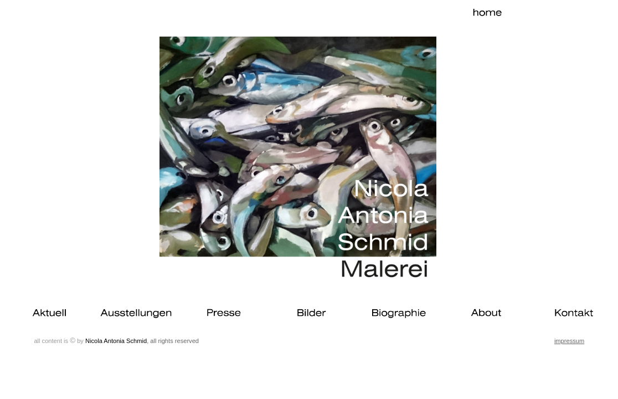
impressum (569, 340)
